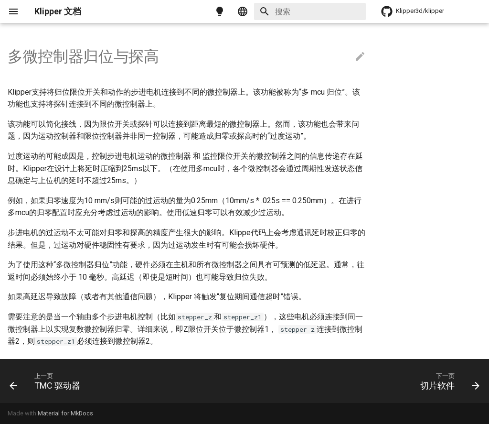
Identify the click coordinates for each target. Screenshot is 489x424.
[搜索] (310, 11)
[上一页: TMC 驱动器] (47, 381)
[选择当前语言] (242, 11)
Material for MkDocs (65, 413)
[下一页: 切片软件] (447, 381)
